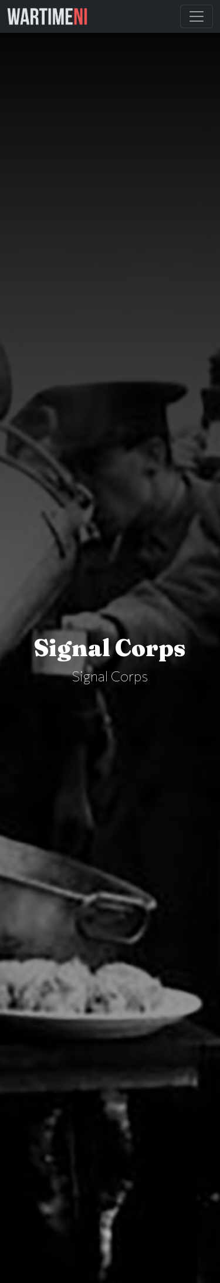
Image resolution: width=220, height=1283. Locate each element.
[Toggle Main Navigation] (196, 16)
